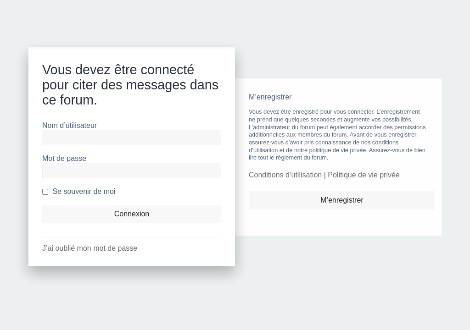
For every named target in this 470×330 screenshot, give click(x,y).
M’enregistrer (341, 200)
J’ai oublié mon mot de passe (89, 248)
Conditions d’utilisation (285, 175)
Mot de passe (64, 158)
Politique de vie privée (364, 175)
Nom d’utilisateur (69, 125)
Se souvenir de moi (78, 191)
